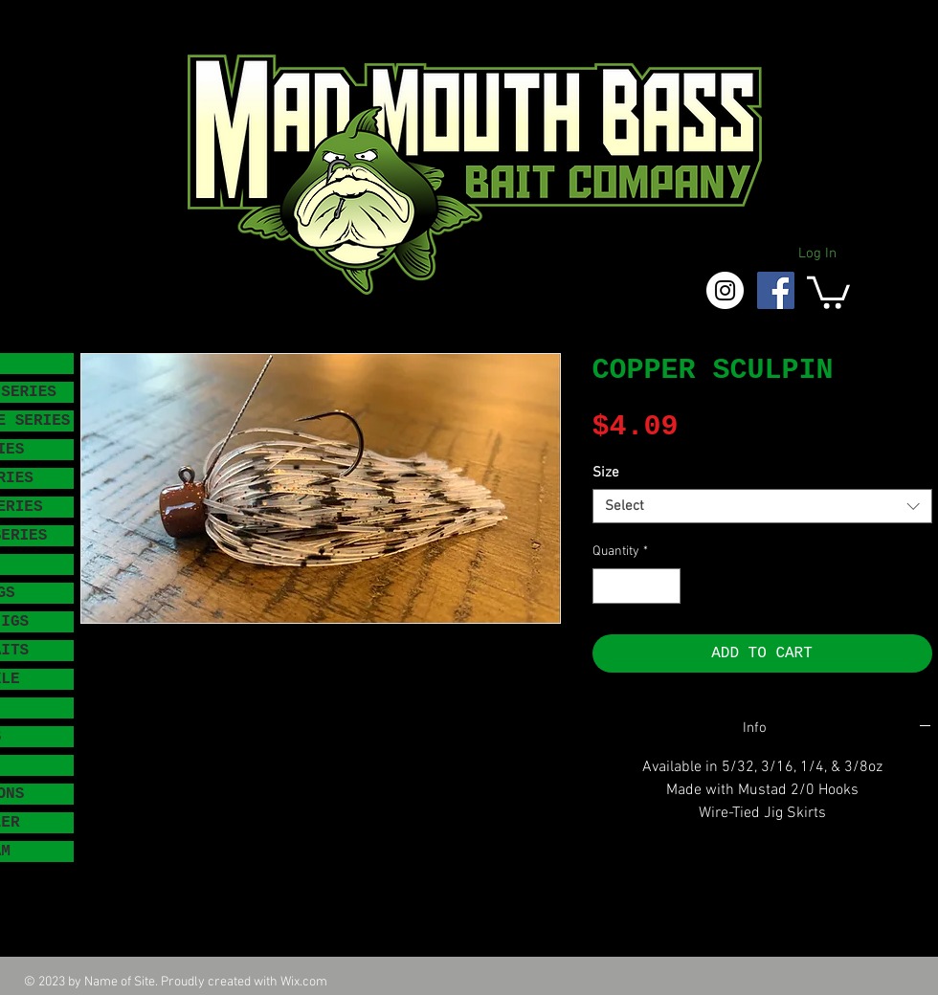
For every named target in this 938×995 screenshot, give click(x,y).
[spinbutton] (636, 586)
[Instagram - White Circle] (725, 290)
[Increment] (666, 586)
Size (605, 472)
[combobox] (762, 506)
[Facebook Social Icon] (775, 290)
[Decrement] (607, 586)
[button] (828, 291)
